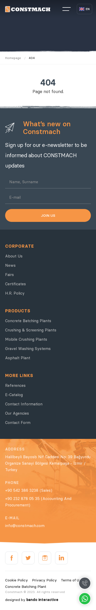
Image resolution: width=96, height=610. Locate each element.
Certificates (15, 283)
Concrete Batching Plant (25, 586)
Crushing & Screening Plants (30, 330)
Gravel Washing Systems (28, 348)
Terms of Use (72, 580)
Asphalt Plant (17, 357)
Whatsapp (85, 598)
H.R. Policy (15, 293)
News (10, 265)
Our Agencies (17, 413)
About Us (14, 256)
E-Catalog (14, 394)
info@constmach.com (25, 525)
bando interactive (42, 599)
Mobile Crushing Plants (26, 339)
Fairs (9, 274)
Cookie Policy (16, 580)
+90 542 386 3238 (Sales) (28, 490)
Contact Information (23, 404)
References (15, 385)
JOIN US (48, 215)
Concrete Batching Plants (28, 320)
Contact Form (17, 422)
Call (85, 583)
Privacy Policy (44, 580)
